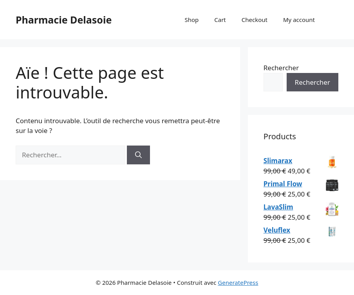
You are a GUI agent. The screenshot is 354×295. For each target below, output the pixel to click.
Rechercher (281, 67)
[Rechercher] (138, 155)
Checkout (254, 20)
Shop (191, 20)
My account (299, 20)
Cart (220, 20)
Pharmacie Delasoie (64, 19)
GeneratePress (238, 282)
